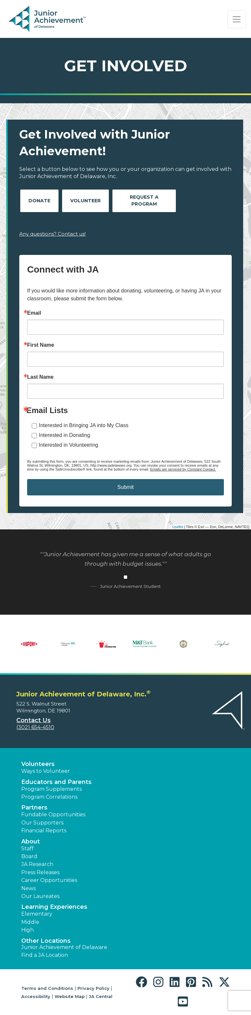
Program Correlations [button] (49, 797)
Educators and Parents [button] (56, 782)
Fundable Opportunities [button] (53, 814)
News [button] (28, 888)
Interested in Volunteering (68, 445)
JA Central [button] (100, 996)
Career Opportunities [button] (49, 880)
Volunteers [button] (38, 764)
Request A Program (144, 200)
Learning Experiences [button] (54, 907)
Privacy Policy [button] (93, 988)
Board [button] (29, 856)
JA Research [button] (37, 864)
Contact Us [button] (33, 720)
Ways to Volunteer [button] (45, 771)
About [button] (30, 841)
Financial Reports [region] (43, 830)
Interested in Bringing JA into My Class (83, 425)
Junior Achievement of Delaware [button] (64, 947)
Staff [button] (27, 848)
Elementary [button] (36, 914)
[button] (143, 982)
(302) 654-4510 (35, 727)
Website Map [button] (70, 996)
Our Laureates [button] (40, 896)
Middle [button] (30, 922)
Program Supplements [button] (51, 789)
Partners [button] (34, 807)
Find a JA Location (44, 955)
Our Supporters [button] (42, 823)
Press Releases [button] (40, 872)
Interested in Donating (64, 435)
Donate (39, 201)
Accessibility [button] (35, 996)
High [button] (27, 930)
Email (34, 313)
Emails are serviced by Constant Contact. (183, 469)
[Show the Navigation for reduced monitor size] (236, 19)
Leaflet (177, 527)
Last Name (40, 377)
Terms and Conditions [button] (47, 988)
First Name (40, 345)
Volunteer (85, 201)
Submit (125, 487)
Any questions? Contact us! (52, 234)
